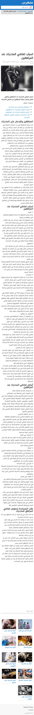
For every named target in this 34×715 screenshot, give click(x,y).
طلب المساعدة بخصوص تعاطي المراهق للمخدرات (16, 116)
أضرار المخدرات (22, 11)
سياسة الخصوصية (28, 707)
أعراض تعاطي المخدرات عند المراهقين (17, 112)
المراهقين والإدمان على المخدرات (19, 107)
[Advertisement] (17, 34)
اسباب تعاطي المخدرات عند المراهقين (17, 109)
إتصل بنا (31, 710)
